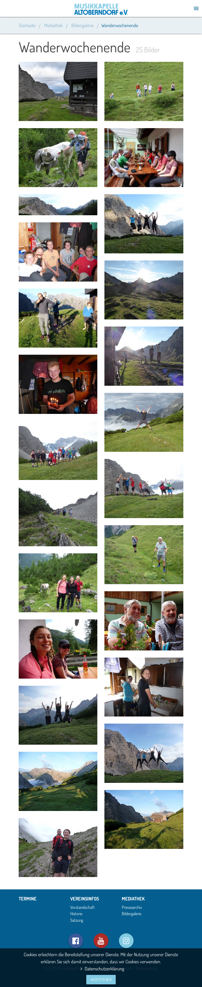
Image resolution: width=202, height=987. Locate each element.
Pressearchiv (132, 907)
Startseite (28, 25)
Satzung (76, 920)
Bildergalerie (82, 25)
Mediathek (53, 25)
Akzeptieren (101, 979)
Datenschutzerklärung (101, 968)
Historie (76, 913)
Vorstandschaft (82, 907)
